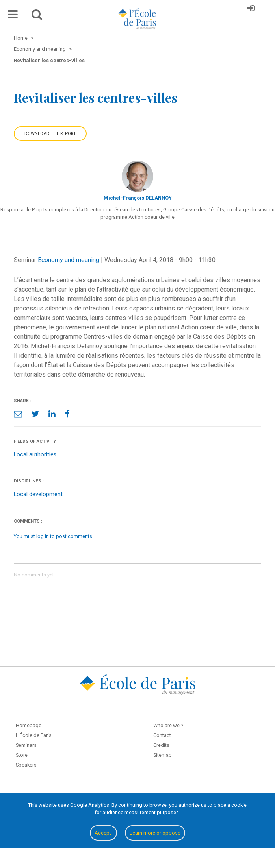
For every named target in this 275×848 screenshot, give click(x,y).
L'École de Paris (34, 735)
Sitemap (162, 755)
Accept (103, 833)
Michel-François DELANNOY (138, 198)
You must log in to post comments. (53, 536)
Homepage (28, 725)
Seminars (26, 745)
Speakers (26, 765)
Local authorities (35, 454)
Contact (162, 735)
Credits (161, 745)
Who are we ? (168, 725)
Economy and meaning (68, 260)
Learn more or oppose (155, 833)
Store (22, 755)
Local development (38, 494)
